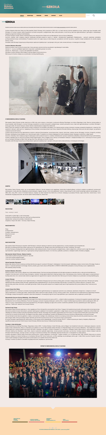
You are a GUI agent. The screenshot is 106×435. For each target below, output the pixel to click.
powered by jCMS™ (65, 429)
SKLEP (60, 15)
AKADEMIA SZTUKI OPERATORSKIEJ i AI (50, 419)
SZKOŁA (22, 15)
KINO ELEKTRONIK (66, 420)
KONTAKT (53, 15)
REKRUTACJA (30, 15)
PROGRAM (39, 15)
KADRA (46, 15)
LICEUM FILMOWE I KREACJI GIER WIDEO (35, 420)
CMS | (37, 429)
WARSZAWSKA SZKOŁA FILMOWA (17, 419)
